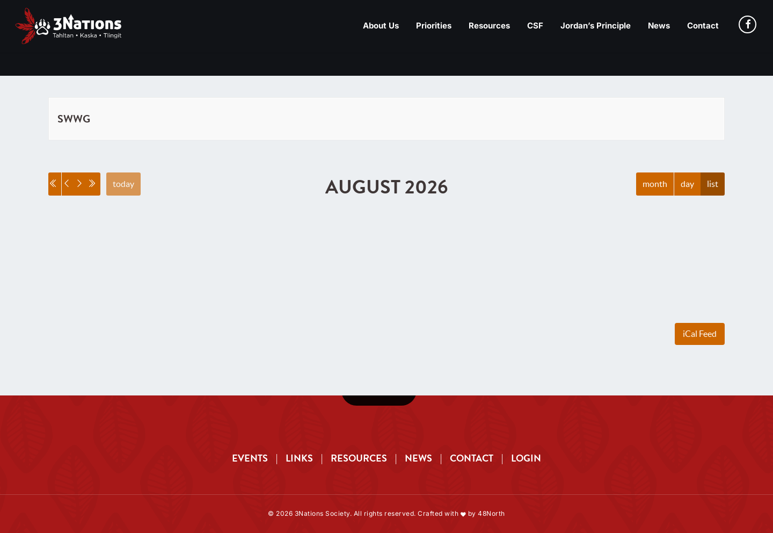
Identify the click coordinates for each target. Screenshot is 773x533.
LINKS (299, 458)
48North (491, 513)
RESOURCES (359, 458)
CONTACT (471, 458)
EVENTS (250, 458)
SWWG (73, 119)
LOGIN (526, 458)
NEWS (418, 458)
